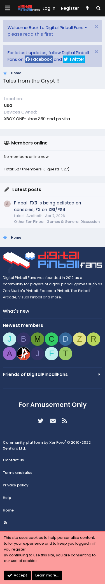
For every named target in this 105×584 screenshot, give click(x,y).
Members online (29, 143)
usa (8, 105)
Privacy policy (16, 485)
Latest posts (26, 189)
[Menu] (7, 8)
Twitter (74, 59)
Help (7, 497)
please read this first (30, 34)
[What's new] (87, 8)
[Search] (98, 8)
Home (8, 510)
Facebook (38, 59)
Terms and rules (17, 472)
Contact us (13, 460)
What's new (16, 311)
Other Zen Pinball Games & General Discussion (57, 221)
